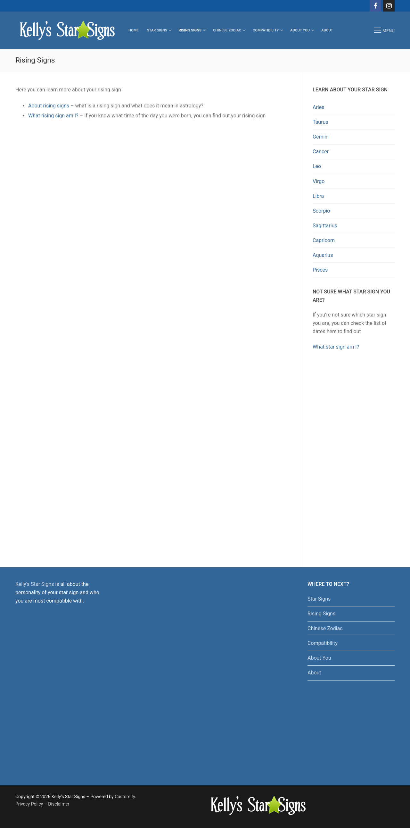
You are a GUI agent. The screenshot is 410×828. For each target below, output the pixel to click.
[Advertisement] (354, 457)
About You (319, 658)
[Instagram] (389, 6)
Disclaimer (58, 804)
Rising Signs (321, 614)
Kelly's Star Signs (34, 584)
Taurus (320, 122)
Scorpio (321, 211)
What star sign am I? (336, 347)
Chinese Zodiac (325, 628)
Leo (317, 166)
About (314, 673)
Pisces (320, 270)
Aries (318, 107)
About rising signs (48, 106)
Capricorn (324, 240)
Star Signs (319, 599)
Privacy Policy (29, 804)
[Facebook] (375, 6)
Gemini (321, 137)
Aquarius (323, 255)
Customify (125, 796)
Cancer (321, 151)
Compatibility (323, 643)
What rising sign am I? (53, 116)
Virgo (318, 181)
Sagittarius (325, 226)
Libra (318, 196)
